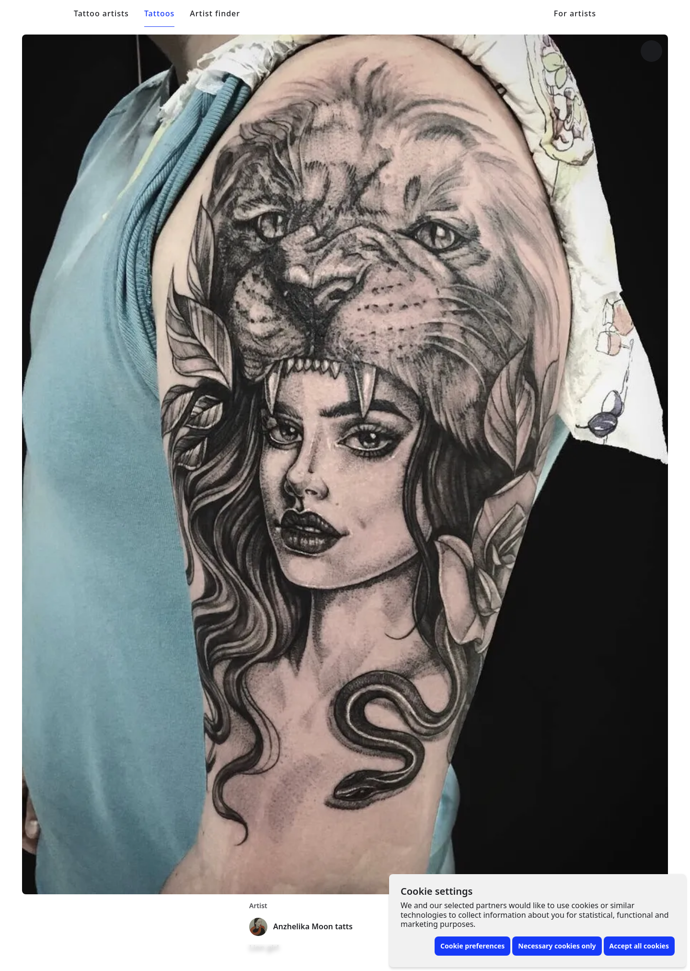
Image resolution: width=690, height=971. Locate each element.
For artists (575, 14)
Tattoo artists (101, 14)
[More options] (651, 51)
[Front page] (48, 13)
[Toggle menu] (642, 13)
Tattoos (159, 14)
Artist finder (215, 14)
